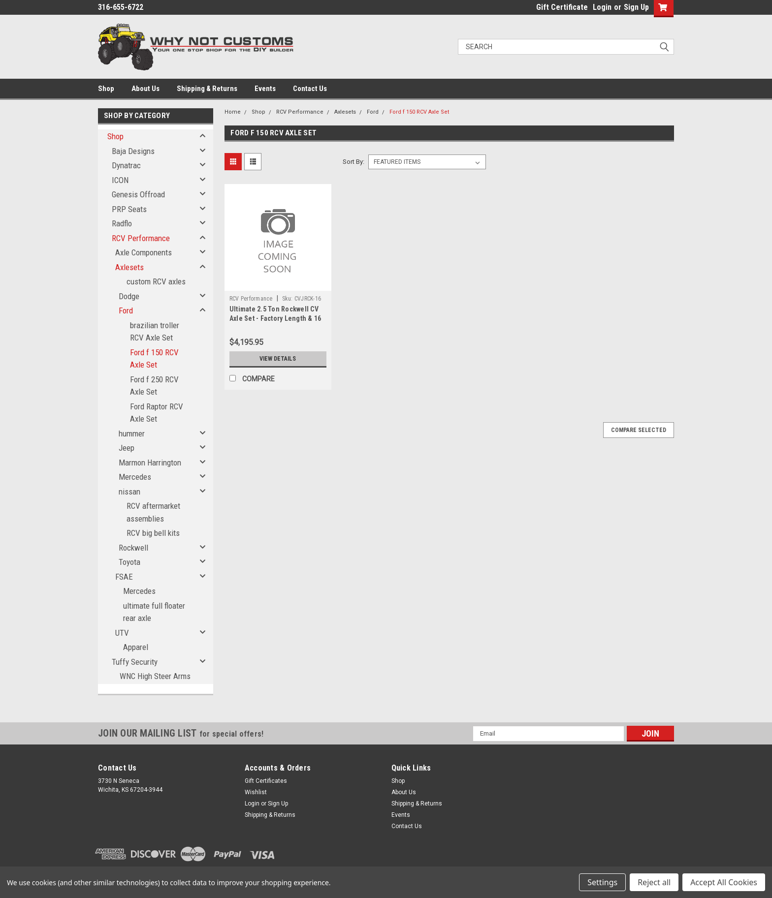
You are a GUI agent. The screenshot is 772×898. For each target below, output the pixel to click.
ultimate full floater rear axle (154, 612)
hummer (132, 433)
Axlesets (129, 267)
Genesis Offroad (138, 194)
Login (602, 7)
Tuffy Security (135, 662)
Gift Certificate (562, 7)
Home (233, 112)
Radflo (122, 223)
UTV (122, 633)
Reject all (654, 882)
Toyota (129, 562)
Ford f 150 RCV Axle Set (154, 358)
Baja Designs (133, 151)
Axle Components (143, 252)
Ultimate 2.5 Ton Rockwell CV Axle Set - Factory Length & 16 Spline (275, 318)
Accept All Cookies (723, 882)
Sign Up (636, 7)
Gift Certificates (266, 780)
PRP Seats (129, 209)
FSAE (124, 577)
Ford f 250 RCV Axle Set (154, 385)
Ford (126, 310)
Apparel (135, 647)
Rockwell (133, 548)
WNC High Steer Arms (155, 676)
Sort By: (353, 161)
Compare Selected (638, 430)
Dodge (129, 296)
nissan (129, 491)
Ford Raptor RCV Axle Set (156, 413)
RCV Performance (141, 238)
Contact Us (310, 88)
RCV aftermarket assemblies (153, 512)
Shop (106, 88)
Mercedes (135, 477)
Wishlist (256, 792)
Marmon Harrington (150, 462)
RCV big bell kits (153, 533)
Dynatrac (126, 165)
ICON (120, 180)
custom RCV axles (156, 281)
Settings (602, 882)
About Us (145, 88)
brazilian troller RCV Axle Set (154, 331)
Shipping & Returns (207, 88)
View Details (277, 359)
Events (265, 88)
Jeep (126, 448)
